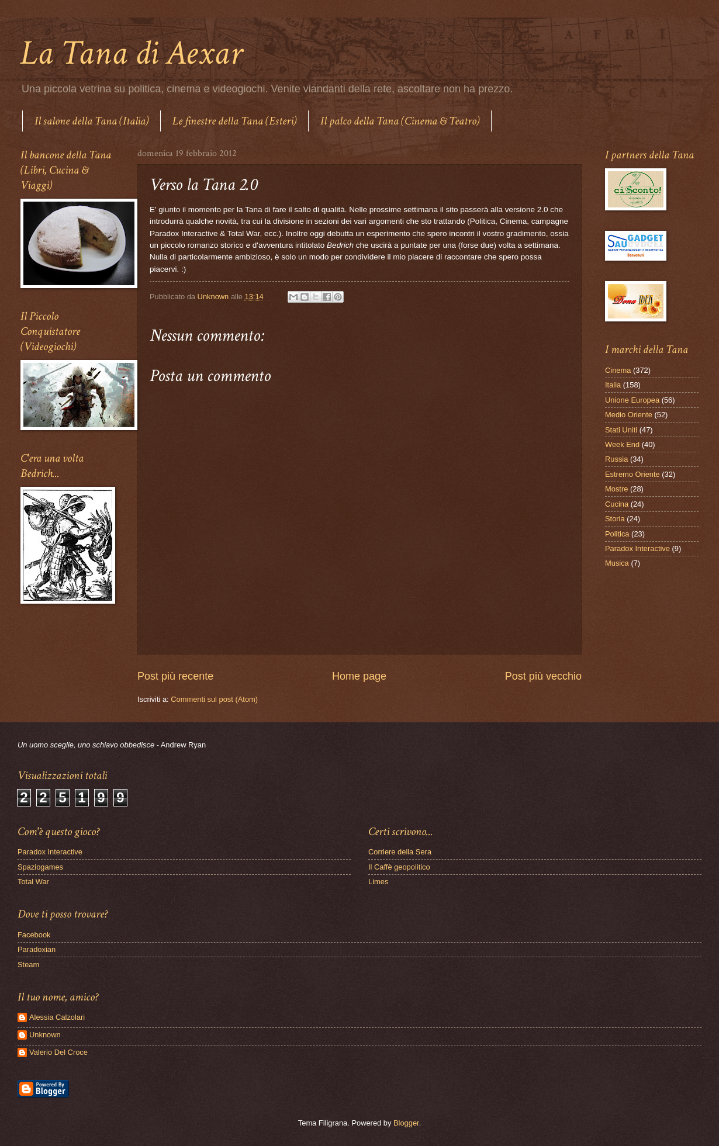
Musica (617, 563)
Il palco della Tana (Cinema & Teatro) (399, 121)
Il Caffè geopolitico (399, 867)
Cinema (618, 370)
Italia (613, 384)
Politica (617, 533)
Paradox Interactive (637, 548)
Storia (615, 518)
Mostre (616, 488)
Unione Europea (632, 400)
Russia (616, 459)
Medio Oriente (628, 414)
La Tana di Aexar (131, 53)
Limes (378, 881)
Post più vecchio (543, 676)
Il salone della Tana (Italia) (91, 121)
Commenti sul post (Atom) (214, 699)
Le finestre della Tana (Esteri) (234, 121)
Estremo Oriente (632, 474)
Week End (622, 444)
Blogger (406, 1123)
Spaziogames (40, 867)
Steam (28, 964)
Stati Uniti (621, 429)
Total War (33, 881)
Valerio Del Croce (58, 1052)
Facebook (34, 934)
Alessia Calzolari (57, 1017)
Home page (359, 676)
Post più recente (175, 676)
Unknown (45, 1034)
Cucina (616, 504)
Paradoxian (37, 949)
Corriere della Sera (399, 851)
